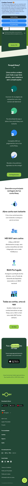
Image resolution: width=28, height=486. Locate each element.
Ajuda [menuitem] (2, 442)
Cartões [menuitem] (3, 434)
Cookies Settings (14, 17)
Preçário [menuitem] (3, 425)
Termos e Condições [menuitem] (6, 467)
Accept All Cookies (14, 24)
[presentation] (14, 39)
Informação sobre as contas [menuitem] (7, 477)
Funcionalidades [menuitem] (5, 430)
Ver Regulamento (14, 174)
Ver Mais (14, 327)
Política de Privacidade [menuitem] (6, 470)
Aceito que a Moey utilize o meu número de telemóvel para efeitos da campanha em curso (13, 33)
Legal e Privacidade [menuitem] (5, 421)
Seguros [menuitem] (3, 438)
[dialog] (14, 13)
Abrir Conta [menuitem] (4, 418)
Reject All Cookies (14, 20)
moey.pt (17, 13)
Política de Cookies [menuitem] (5, 474)
